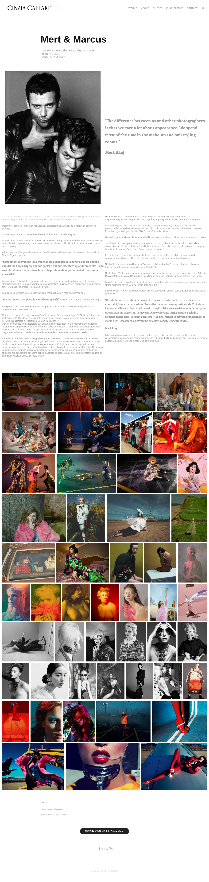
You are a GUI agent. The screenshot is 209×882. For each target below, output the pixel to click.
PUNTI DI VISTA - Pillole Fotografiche (104, 831)
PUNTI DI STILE (174, 8)
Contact (192, 8)
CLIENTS (157, 8)
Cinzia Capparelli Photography (104, 871)
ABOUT (145, 8)
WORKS (132, 8)
